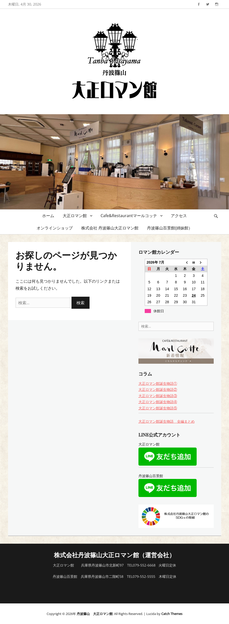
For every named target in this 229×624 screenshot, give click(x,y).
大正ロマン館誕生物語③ (157, 395)
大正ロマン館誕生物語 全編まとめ (166, 421)
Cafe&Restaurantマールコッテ (129, 215)
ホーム (48, 215)
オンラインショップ (55, 228)
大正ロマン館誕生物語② (157, 389)
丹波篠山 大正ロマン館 (95, 613)
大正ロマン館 (75, 215)
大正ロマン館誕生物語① (157, 383)
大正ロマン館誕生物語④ (157, 401)
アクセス (179, 215)
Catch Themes (171, 613)
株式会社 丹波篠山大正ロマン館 (109, 228)
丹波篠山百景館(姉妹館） (169, 228)
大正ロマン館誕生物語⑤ (157, 408)
